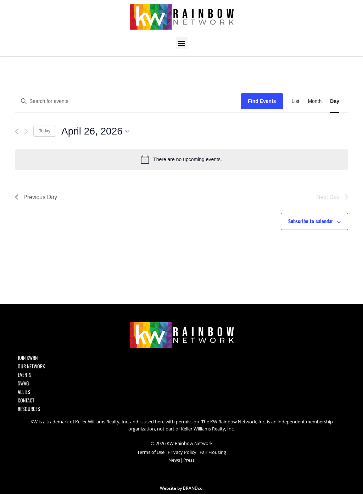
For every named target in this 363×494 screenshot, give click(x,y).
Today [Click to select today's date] (44, 130)
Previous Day (36, 197)
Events (25, 374)
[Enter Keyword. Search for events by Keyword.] (128, 101)
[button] (182, 43)
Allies (24, 391)
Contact (26, 400)
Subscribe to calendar (310, 221)
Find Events (262, 101)
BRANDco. (193, 488)
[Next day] (26, 131)
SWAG (23, 383)
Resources (29, 408)
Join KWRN (28, 357)
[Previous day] (17, 131)
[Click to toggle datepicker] (95, 131)
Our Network (31, 366)
